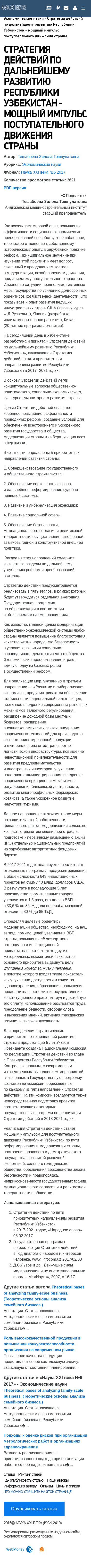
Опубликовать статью (34, 1508)
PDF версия (15, 188)
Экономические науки (24, 18)
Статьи (9, 1474)
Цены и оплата (68, 1486)
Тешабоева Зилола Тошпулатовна (48, 157)
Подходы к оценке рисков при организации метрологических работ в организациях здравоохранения (45, 1441)
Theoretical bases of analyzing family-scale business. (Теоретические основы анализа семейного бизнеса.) (44, 1396)
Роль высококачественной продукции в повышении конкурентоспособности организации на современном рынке (42, 1344)
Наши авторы (57, 1480)
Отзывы (46, 1486)
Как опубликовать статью (23, 1480)
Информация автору (20, 1486)
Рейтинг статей (30, 1474)
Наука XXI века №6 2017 (43, 172)
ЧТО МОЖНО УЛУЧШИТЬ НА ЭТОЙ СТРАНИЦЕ (37, 1492)
